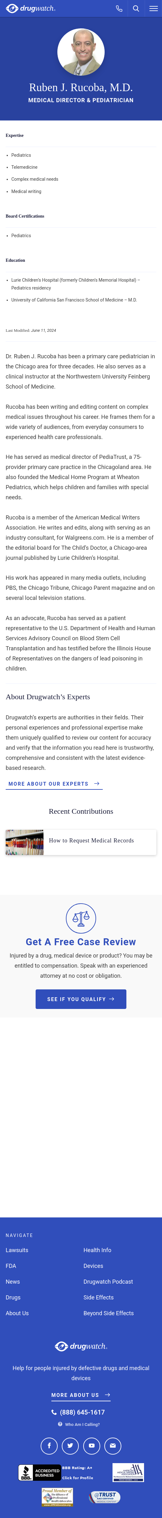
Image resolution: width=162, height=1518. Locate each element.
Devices (93, 1266)
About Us (17, 1313)
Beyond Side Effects (109, 1313)
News (13, 1281)
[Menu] (153, 8)
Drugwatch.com (30, 8)
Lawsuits (17, 1250)
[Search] (136, 8)
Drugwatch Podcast (108, 1281)
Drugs (13, 1297)
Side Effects (99, 1297)
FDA (11, 1266)
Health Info (97, 1250)
